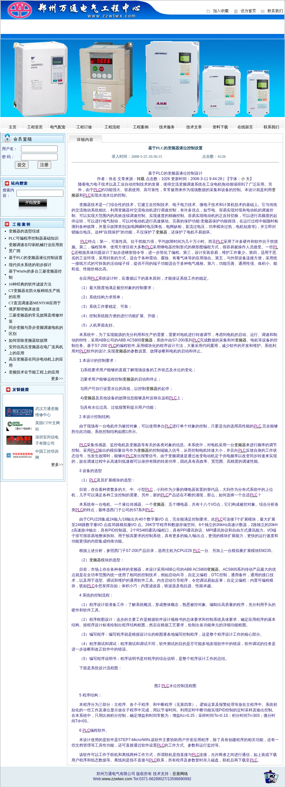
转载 (141, 179)
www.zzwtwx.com (117, 779)
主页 (12, 127)
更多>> (57, 378)
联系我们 (271, 127)
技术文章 (194, 127)
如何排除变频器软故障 (28, 340)
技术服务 (167, 127)
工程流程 (112, 127)
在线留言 (245, 127)
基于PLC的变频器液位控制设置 (35, 257)
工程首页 (35, 127)
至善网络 (180, 773)
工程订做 (84, 127)
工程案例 (140, 127)
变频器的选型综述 (24, 231)
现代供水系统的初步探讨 (30, 265)
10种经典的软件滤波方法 (30, 284)
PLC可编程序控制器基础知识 (34, 238)
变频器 (161, 232)
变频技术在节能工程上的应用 (34, 372)
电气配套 (58, 127)
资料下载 (220, 127)
